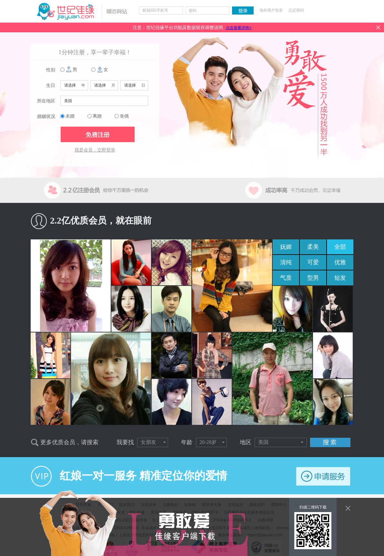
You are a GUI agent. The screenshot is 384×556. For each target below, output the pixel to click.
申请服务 (323, 476)
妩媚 (286, 247)
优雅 (340, 262)
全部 (340, 247)
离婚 (97, 116)
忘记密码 (296, 10)
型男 (313, 278)
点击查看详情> (238, 28)
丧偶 (124, 116)
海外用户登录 (271, 10)
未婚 (70, 116)
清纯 (286, 262)
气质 (286, 278)
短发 (340, 278)
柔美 (313, 247)
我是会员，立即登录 (95, 150)
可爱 (313, 262)
